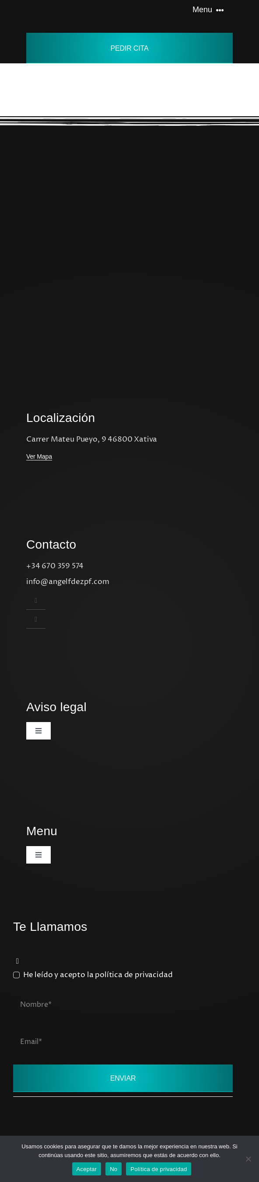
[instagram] (36, 600)
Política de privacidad (158, 1169)
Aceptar (87, 1169)
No (113, 1169)
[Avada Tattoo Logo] (59, 7)
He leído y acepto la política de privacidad (98, 975)
